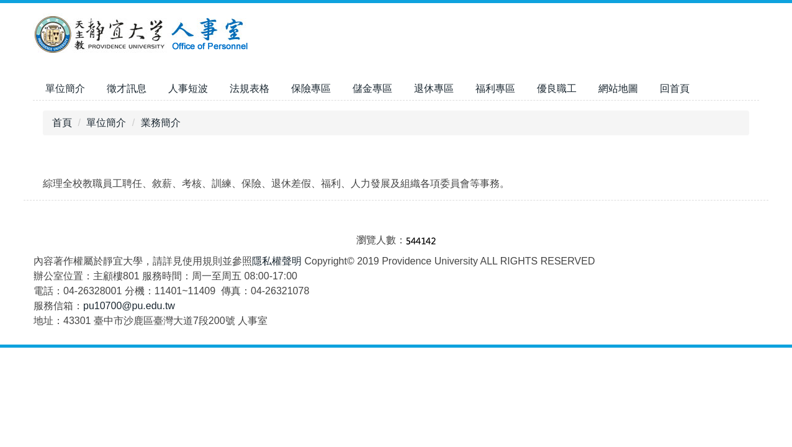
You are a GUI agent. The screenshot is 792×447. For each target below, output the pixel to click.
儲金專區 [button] (372, 88)
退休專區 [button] (434, 88)
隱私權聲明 (277, 261)
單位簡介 (106, 122)
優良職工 (557, 88)
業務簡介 (161, 122)
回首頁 (675, 88)
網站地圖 (618, 88)
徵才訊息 (126, 88)
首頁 (62, 122)
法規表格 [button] (249, 88)
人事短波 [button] (188, 88)
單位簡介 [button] (65, 88)
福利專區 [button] (495, 88)
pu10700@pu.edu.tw (129, 305)
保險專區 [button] (311, 88)
